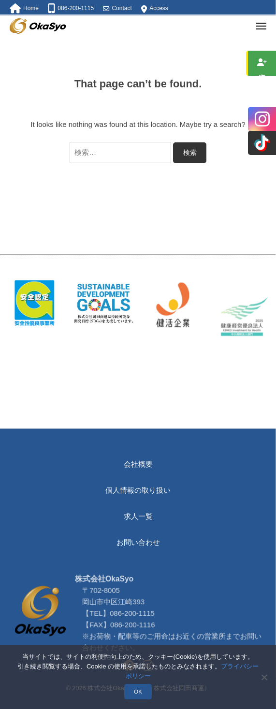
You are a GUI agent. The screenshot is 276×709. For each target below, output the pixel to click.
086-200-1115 (133, 638)
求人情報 (262, 63)
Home (31, 8)
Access (158, 8)
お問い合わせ (138, 542)
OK (138, 691)
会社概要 (138, 464)
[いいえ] (264, 677)
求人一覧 (138, 516)
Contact (121, 8)
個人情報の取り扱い (138, 490)
